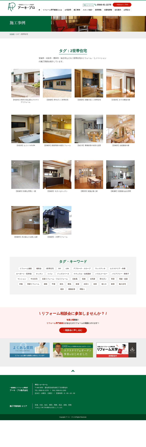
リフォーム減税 (23, 269)
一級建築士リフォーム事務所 (27, 7)
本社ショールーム (41, 386)
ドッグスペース (74, 274)
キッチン (49, 274)
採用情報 (98, 10)
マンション (47, 280)
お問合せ (127, 10)
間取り (101, 291)
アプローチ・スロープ (82, 269)
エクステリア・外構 (119, 269)
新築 (113, 285)
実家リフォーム (68, 285)
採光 (97, 285)
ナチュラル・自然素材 (94, 274)
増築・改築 (44, 285)
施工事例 (77, 10)
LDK (67, 269)
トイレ (60, 274)
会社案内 (118, 10)
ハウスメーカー (114, 274)
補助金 (37, 269)
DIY (59, 269)
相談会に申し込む (73, 332)
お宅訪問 (68, 10)
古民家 (122, 280)
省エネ (51, 291)
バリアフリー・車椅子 (30, 280)
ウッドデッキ (101, 269)
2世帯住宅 (49, 269)
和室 (33, 285)
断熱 (105, 285)
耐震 (61, 291)
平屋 (89, 285)
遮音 (81, 291)
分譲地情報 (108, 10)
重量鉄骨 (90, 291)
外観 (55, 285)
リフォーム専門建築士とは (52, 10)
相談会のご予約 (122, 4)
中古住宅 (60, 280)
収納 (113, 280)
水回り (122, 285)
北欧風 (103, 280)
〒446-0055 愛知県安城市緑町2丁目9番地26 (51, 389)
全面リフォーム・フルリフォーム (82, 280)
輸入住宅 (70, 291)
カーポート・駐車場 (33, 274)
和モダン (23, 285)
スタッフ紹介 (87, 10)
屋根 (81, 285)
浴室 (42, 291)
